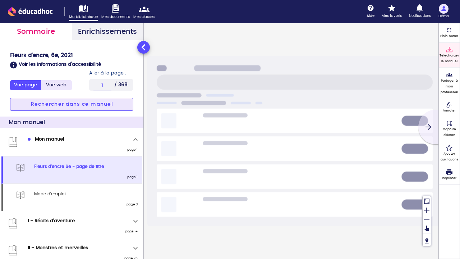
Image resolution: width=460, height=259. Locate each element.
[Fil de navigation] (427, 239)
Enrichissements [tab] (107, 31)
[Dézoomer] (427, 218)
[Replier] (135, 139)
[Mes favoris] (391, 11)
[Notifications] (419, 11)
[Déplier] (135, 221)
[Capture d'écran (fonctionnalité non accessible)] (449, 128)
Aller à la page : (107, 73)
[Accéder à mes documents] (117, 12)
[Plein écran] (449, 32)
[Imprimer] (449, 174)
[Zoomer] (427, 209)
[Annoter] (449, 107)
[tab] (56, 85)
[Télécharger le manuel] (449, 55)
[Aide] (370, 11)
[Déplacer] (427, 228)
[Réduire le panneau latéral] (143, 47)
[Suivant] (428, 127)
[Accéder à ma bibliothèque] (85, 12)
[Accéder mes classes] (145, 12)
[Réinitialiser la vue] (427, 200)
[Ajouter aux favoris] (449, 153)
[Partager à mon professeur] (449, 83)
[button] (71, 65)
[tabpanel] (71, 149)
